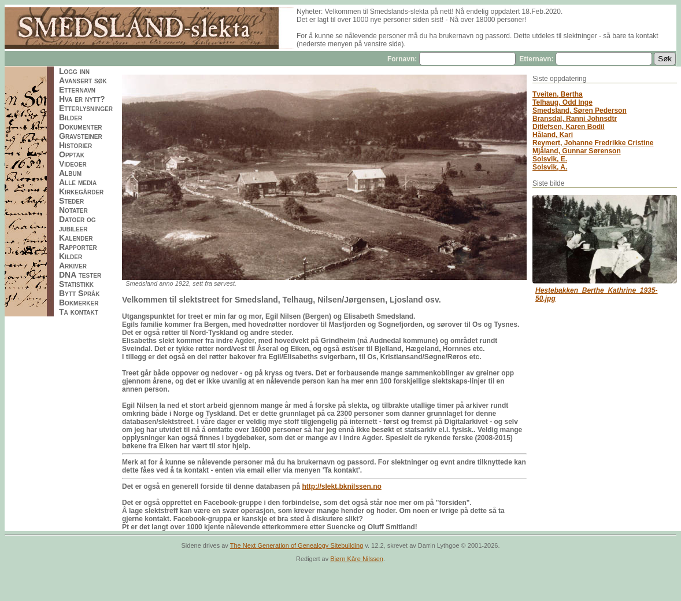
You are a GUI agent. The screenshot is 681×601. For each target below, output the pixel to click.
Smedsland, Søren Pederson (579, 110)
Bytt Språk (79, 293)
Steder (71, 200)
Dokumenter (80, 126)
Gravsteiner (80, 136)
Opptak (71, 154)
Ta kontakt (78, 311)
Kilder (70, 256)
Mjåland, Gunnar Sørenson (576, 151)
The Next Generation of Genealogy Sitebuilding (297, 545)
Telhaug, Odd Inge (562, 102)
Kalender (75, 237)
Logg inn (74, 71)
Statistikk (76, 284)
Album (70, 173)
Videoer (73, 163)
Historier (75, 145)
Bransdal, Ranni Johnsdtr (574, 119)
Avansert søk (83, 80)
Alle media (78, 182)
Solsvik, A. (549, 167)
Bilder (70, 117)
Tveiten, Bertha (557, 94)
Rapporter (78, 247)
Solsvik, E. (549, 159)
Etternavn (77, 89)
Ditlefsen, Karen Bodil (568, 127)
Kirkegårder (81, 191)
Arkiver (73, 265)
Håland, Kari (552, 135)
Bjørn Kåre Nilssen (356, 558)
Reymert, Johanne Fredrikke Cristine (592, 143)
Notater (73, 210)
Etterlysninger (86, 108)
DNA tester (80, 274)
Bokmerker (78, 302)
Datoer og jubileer (77, 224)
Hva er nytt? (82, 99)
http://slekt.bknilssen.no (341, 486)
